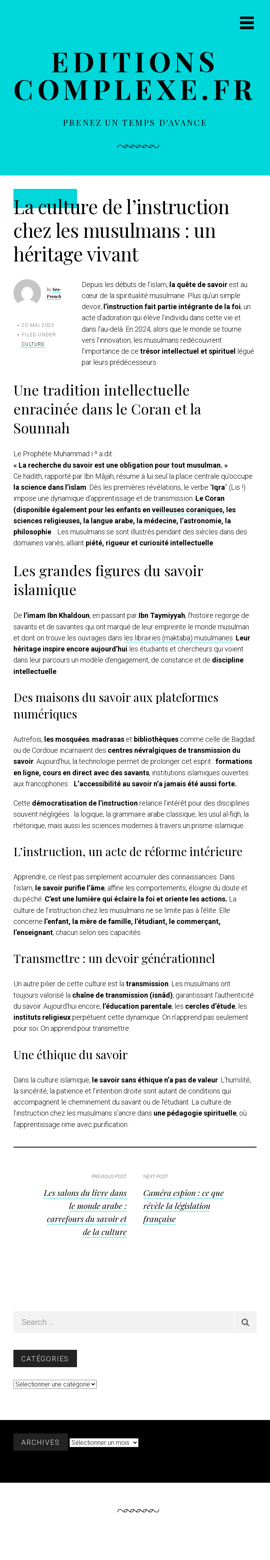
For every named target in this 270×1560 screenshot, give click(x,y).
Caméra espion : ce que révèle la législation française (183, 1205)
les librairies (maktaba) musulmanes (178, 638)
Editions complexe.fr (135, 74)
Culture (33, 344)
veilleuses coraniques (187, 510)
